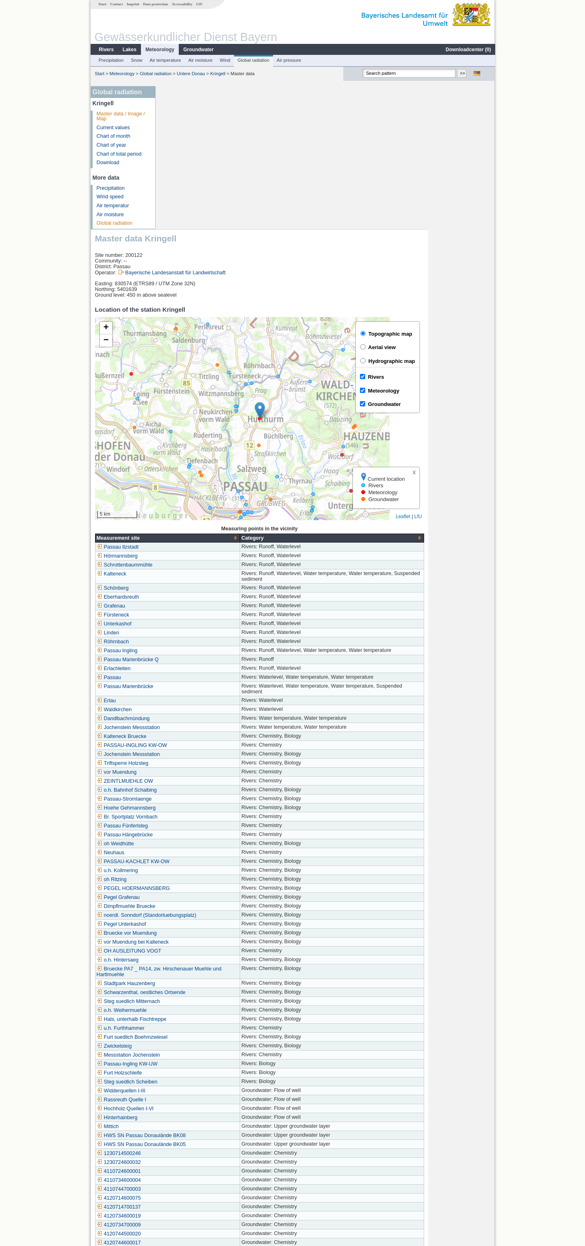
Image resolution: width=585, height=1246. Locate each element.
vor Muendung (183, 629)
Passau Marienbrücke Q (194, 516)
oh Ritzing (178, 736)
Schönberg (179, 445)
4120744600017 (185, 1100)
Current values (113, 127)
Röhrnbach (179, 498)
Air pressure (288, 60)
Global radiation (253, 60)
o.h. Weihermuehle (188, 867)
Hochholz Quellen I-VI (192, 965)
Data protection (155, 4)
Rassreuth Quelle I (188, 956)
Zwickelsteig (181, 903)
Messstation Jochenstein (195, 912)
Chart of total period (118, 154)
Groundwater (198, 49)
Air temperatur (112, 205)
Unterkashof (180, 481)
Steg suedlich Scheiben (193, 939)
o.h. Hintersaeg (184, 817)
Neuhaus (177, 709)
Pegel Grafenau (184, 754)
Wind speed (110, 197)
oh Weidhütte (182, 700)
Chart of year (111, 145)
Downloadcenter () (467, 49)
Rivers (105, 49)
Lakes (129, 49)
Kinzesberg (179, 1162)
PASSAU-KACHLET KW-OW (199, 718)
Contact (116, 4)
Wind (224, 60)
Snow (136, 60)
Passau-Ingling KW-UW (193, 921)
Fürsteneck (179, 472)
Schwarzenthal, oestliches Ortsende (207, 849)
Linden (174, 490)
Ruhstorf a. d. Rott (187, 1171)
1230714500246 (185, 1010)
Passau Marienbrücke (191, 543)
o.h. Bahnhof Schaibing (193, 647)
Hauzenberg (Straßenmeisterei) (202, 1180)
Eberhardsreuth (184, 454)
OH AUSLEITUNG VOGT (195, 808)
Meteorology (159, 49)
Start (102, 4)
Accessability (181, 4)
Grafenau (177, 463)
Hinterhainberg (183, 974)
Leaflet (469, 373)
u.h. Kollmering (184, 727)
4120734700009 (185, 1082)
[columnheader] (234, 395)
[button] (326, 267)
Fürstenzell (179, 1189)
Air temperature (164, 60)
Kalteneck (178, 431)
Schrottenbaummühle (191, 422)
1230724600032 (185, 1019)
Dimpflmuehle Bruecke (192, 763)
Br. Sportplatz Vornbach (193, 674)
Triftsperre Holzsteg (189, 620)
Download (107, 162)
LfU (199, 4)
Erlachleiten (180, 525)
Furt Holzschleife (186, 930)
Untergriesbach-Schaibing (196, 1135)
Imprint (132, 4)
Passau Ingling (183, 507)
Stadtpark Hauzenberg (192, 840)
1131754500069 (185, 1117)
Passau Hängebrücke (191, 692)
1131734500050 (185, 1108)
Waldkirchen (181, 566)
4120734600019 (185, 1073)
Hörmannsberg (183, 413)
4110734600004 (185, 1037)
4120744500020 (185, 1091)
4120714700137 (185, 1064)
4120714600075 (185, 1055)
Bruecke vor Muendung (193, 790)
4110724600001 (185, 1028)
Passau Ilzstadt (184, 404)
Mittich (174, 983)
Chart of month (113, 136)
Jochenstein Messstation (195, 584)
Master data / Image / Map (120, 116)
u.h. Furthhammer (187, 885)
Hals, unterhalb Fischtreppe (198, 876)
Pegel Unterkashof (188, 781)
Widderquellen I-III (187, 948)
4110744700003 (185, 1046)
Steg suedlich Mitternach (195, 858)
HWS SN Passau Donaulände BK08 (208, 992)
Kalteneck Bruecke (188, 593)
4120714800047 (185, 1126)
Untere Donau (190, 73)
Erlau (172, 557)
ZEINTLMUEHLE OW (191, 638)
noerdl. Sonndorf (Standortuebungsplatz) (213, 772)
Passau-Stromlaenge (191, 656)
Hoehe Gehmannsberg (192, 665)
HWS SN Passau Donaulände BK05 (208, 1001)
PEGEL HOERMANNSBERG (200, 745)
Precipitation (111, 60)
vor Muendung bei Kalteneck (199, 799)
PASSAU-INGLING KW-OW (198, 602)
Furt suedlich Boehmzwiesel (198, 894)
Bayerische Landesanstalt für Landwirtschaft (242, 129)
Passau (175, 534)
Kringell (217, 73)
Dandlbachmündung (190, 575)
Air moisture (200, 60)
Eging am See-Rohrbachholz (199, 1144)
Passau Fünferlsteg (189, 683)
